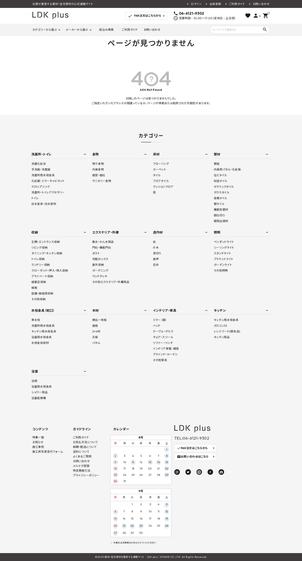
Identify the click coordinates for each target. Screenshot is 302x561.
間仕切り (219, 215)
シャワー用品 (39, 392)
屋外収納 (98, 265)
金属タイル (220, 198)
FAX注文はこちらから (144, 16)
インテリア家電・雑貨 (166, 348)
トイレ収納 (38, 259)
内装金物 (98, 169)
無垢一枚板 (99, 320)
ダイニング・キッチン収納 (46, 253)
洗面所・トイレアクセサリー (48, 192)
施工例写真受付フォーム (47, 451)
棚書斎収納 (38, 282)
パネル (96, 343)
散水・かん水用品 (103, 242)
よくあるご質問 (82, 456)
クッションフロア (163, 186)
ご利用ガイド (237, 4)
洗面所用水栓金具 (43, 175)
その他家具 (160, 360)
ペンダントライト (224, 242)
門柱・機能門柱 (101, 247)
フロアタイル (161, 181)
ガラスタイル (221, 192)
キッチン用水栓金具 (43, 331)
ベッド (156, 325)
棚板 (34, 287)
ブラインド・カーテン (165, 354)
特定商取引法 (81, 470)
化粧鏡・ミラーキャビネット (48, 181)
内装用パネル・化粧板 (227, 169)
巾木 (156, 247)
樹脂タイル (220, 181)
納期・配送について (85, 447)
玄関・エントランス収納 (45, 242)
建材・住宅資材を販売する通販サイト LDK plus (131, 556)
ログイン (196, 4)
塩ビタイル (220, 175)
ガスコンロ (220, 325)
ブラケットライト (224, 259)
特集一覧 (38, 437)
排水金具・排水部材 (43, 204)
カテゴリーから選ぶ (44, 29)
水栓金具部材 (40, 343)
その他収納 (38, 299)
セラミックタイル (224, 186)
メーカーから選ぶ (77, 29)
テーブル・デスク (163, 331)
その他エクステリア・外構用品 (110, 282)
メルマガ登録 (81, 466)
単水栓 (35, 320)
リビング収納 (39, 247)
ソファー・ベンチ (163, 343)
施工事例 (38, 447)
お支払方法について (85, 442)
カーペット (159, 169)
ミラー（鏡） (160, 320)
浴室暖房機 (38, 398)
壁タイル (219, 204)
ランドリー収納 (40, 265)
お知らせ (37, 442)
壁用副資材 (221, 221)
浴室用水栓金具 (41, 337)
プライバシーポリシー (86, 475)
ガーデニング (100, 270)
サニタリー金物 (101, 181)
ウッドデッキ (99, 276)
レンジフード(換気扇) (227, 331)
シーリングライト (224, 247)
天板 (95, 337)
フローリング (161, 164)
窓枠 (156, 265)
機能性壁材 (221, 209)
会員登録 (215, 4)
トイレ (35, 198)
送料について (81, 451)
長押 (156, 259)
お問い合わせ (261, 4)
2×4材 (96, 331)
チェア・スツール (163, 337)
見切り (157, 253)
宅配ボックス (100, 259)
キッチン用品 (222, 337)
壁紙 (217, 164)
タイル (157, 175)
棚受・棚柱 (99, 175)
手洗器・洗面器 (40, 169)
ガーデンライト (223, 265)
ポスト (96, 253)
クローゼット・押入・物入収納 (49, 270)
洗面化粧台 (38, 164)
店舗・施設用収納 (42, 293)
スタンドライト (222, 253)
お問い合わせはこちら (193, 457)
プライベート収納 (42, 276)
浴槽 (34, 381)
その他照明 (221, 270)
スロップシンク (40, 186)
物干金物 (98, 164)
